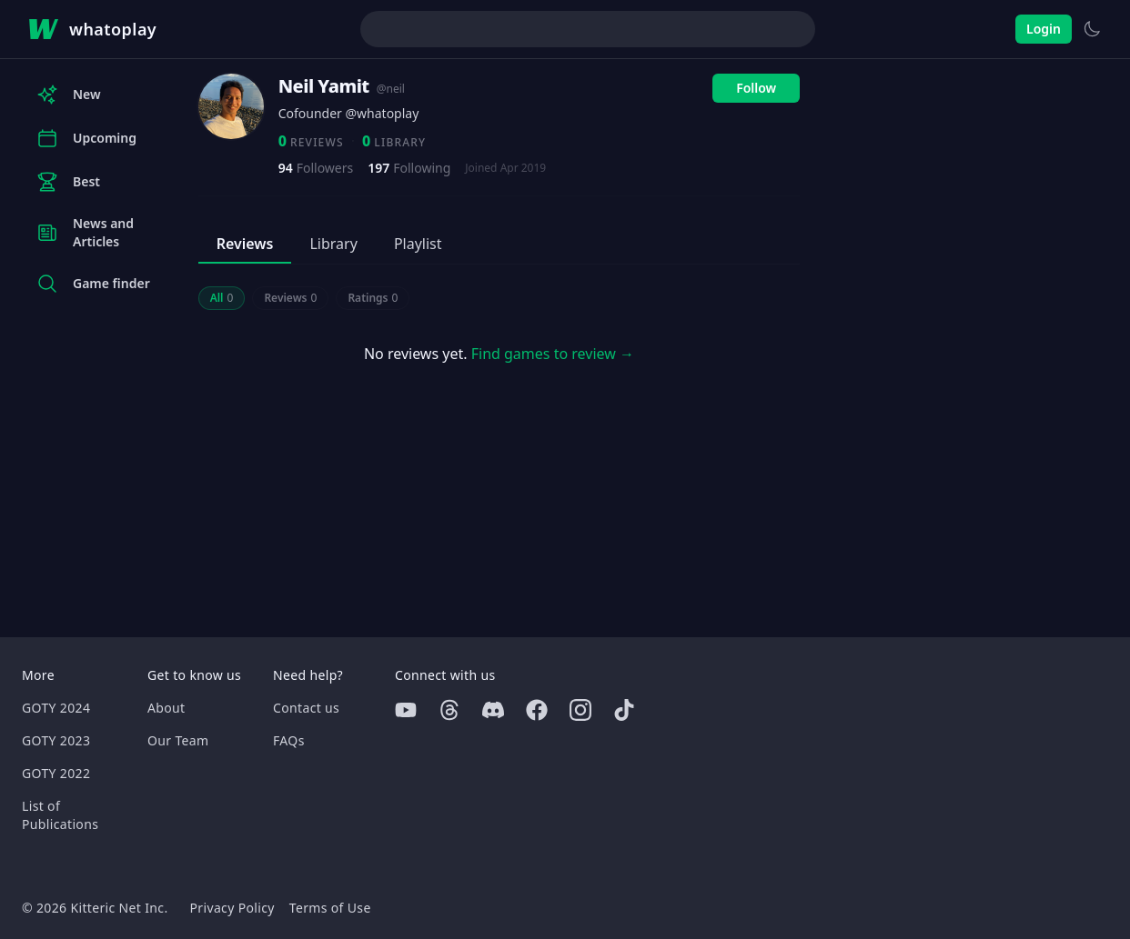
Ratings (373, 297)
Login (1043, 28)
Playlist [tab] (418, 244)
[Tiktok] (624, 710)
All (222, 297)
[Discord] (493, 710)
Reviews (290, 297)
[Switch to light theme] (1092, 29)
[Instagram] (580, 710)
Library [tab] (333, 244)
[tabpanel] (499, 334)
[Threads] (449, 710)
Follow (756, 87)
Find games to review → (552, 354)
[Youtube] (406, 710)
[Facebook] (537, 710)
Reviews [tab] (245, 244)
